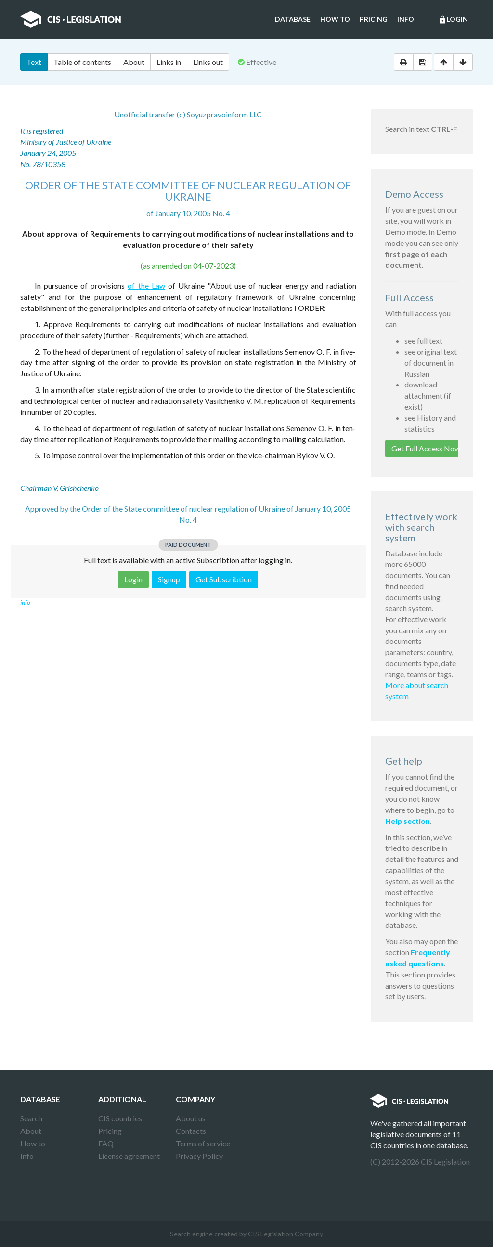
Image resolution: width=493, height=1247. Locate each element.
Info (405, 19)
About (133, 61)
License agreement (129, 1155)
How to (335, 19)
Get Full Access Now (425, 448)
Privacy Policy (199, 1155)
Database (293, 19)
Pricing (374, 19)
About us (191, 1118)
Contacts (191, 1130)
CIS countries (120, 1118)
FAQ (106, 1143)
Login (453, 19)
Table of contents (82, 61)
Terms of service (203, 1143)
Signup (169, 579)
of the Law (146, 285)
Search (31, 1118)
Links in (168, 61)
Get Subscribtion (223, 579)
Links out (208, 61)
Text (33, 61)
